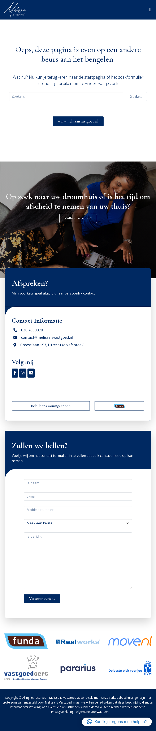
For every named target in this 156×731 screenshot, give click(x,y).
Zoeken (136, 96)
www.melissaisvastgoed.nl (78, 121)
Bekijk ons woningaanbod (51, 405)
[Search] (66, 96)
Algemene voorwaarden (92, 712)
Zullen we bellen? (78, 218)
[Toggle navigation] (150, 9)
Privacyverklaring (62, 712)
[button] (117, 722)
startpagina (94, 77)
